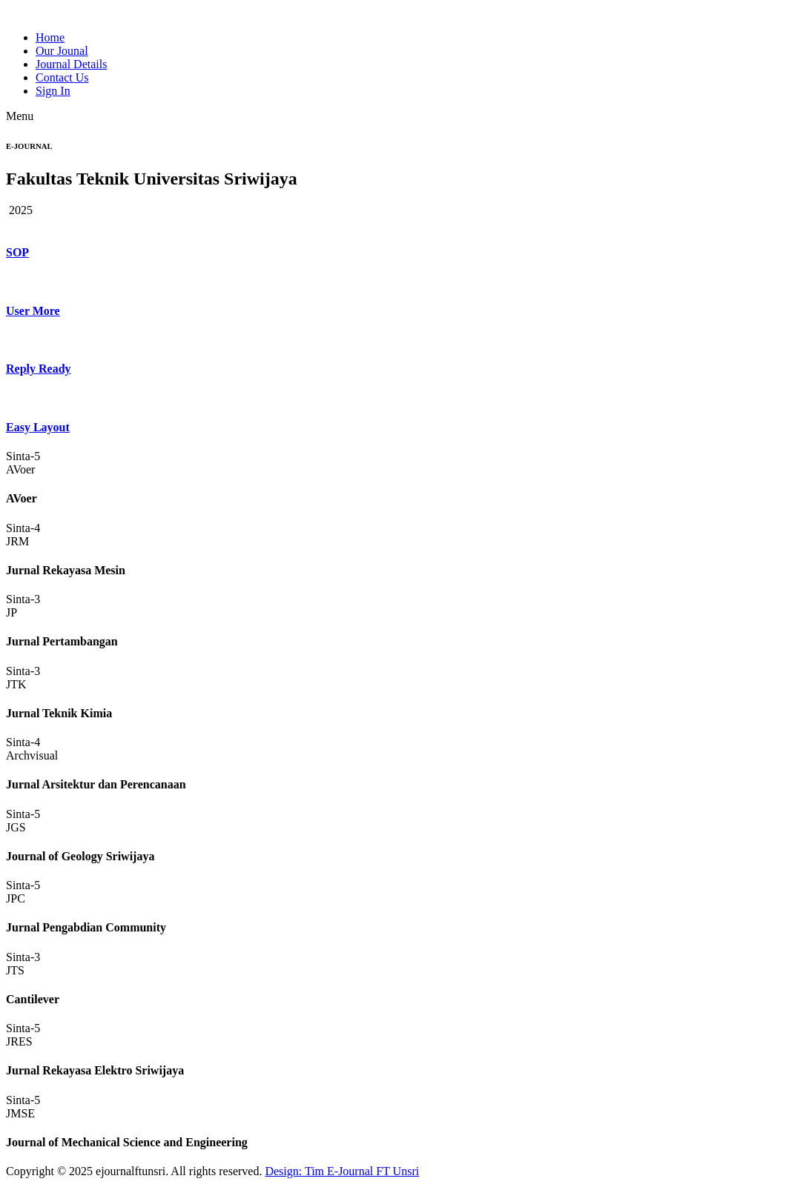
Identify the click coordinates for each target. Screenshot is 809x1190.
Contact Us (62, 77)
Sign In (53, 90)
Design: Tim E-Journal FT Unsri (342, 1171)
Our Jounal (62, 50)
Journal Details (71, 64)
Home (50, 37)
